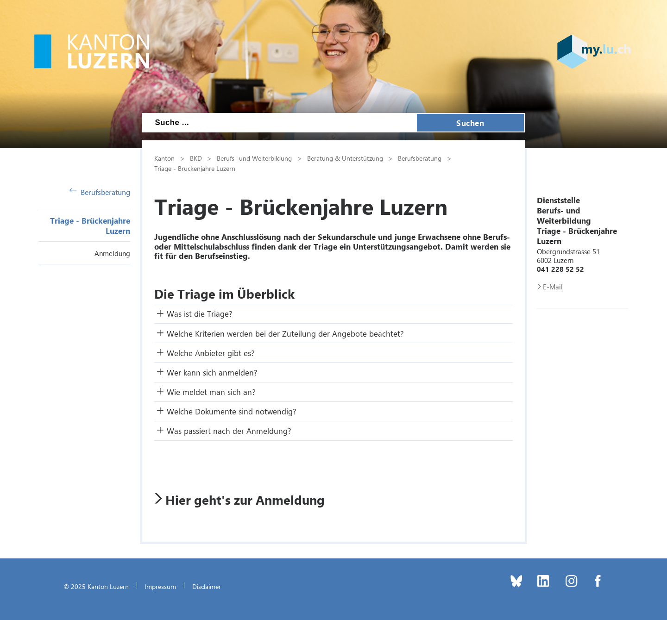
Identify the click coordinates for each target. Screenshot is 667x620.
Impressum (160, 586)
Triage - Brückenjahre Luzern (194, 168)
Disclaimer (206, 586)
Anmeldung (112, 253)
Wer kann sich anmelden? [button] (212, 372)
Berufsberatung (99, 192)
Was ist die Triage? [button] (200, 313)
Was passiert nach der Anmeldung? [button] (229, 431)
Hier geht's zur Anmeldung (245, 499)
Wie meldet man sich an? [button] (211, 392)
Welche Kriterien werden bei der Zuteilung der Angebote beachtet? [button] (285, 333)
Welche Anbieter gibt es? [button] (211, 353)
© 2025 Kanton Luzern (96, 586)
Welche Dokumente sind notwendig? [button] (231, 411)
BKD (196, 158)
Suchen (470, 123)
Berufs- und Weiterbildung (254, 158)
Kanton (164, 158)
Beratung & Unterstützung (345, 158)
